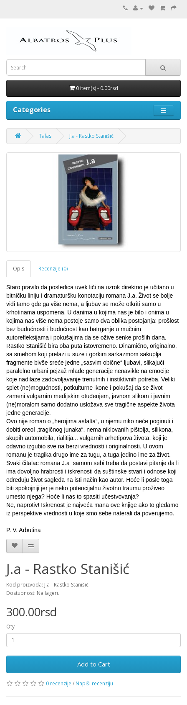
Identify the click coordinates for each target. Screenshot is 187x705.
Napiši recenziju (94, 683)
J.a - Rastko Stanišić (91, 135)
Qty (10, 626)
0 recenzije (58, 683)
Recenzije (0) (53, 268)
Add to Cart (93, 664)
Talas (45, 135)
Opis (18, 268)
